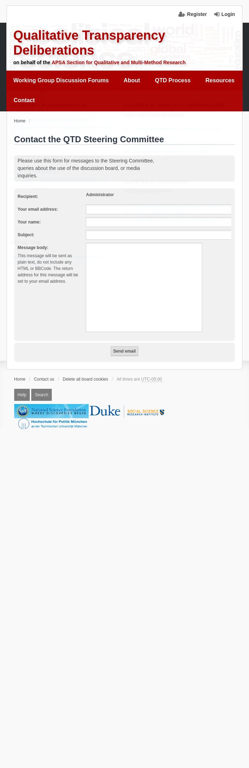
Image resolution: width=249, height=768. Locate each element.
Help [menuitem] (22, 394)
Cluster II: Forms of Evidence (57, 158)
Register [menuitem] (197, 14)
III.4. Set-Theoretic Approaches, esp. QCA (168, 152)
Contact (24, 100)
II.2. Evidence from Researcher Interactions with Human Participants (60, 183)
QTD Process (172, 80)
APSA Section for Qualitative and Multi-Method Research (119, 62)
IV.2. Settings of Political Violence (160, 213)
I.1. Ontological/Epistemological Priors (51, 120)
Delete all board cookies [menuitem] (85, 379)
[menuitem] (61, 80)
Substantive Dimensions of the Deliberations (57, 257)
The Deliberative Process (37, 265)
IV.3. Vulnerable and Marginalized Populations (172, 220)
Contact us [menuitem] (44, 379)
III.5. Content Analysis (148, 159)
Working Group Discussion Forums (61, 80)
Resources (219, 80)
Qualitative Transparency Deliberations (89, 42)
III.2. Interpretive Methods (151, 137)
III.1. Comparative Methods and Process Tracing (174, 129)
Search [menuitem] (41, 394)
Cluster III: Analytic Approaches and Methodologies (176, 110)
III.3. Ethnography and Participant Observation (173, 144)
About (132, 80)
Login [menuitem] (228, 14)
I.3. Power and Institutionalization (46, 142)
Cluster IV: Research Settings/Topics (158, 186)
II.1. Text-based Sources (36, 172)
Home (20, 379)
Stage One (28, 243)
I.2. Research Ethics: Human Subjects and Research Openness (65, 131)
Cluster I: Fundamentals (50, 106)
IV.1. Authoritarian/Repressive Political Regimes (174, 205)
